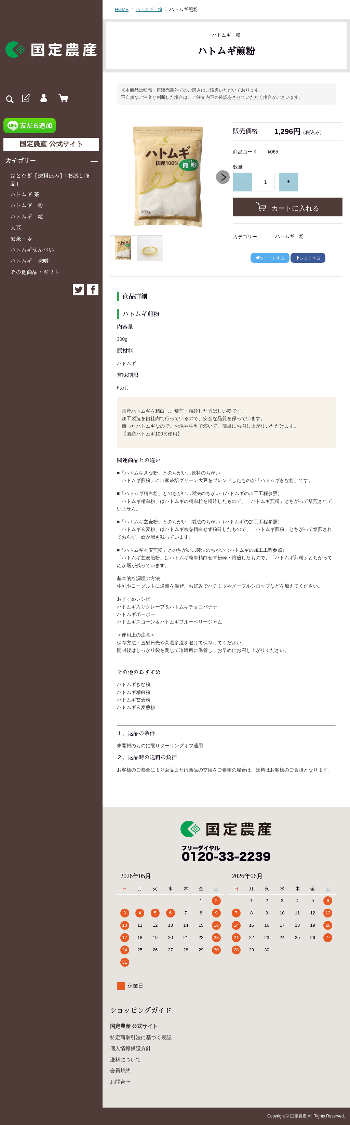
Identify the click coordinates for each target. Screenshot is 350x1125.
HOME (122, 9)
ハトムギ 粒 (26, 217)
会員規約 (120, 1070)
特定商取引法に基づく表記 (141, 1037)
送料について (125, 1059)
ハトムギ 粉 (26, 206)
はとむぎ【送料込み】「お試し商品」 (50, 179)
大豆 (15, 228)
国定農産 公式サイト (51, 144)
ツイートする (270, 258)
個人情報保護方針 (130, 1048)
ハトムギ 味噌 (29, 261)
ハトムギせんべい (32, 250)
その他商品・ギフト (34, 272)
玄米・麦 (21, 239)
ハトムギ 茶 (24, 195)
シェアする (308, 258)
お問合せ (120, 1082)
